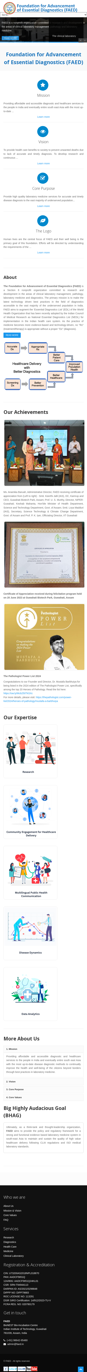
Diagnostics (9, 1242)
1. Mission (11, 1049)
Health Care (10, 1246)
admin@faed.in (15, 1344)
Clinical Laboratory (13, 1255)
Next (80, 365)
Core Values (10, 1215)
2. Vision (10, 1081)
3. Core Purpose (15, 1089)
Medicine (8, 1251)
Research (8, 1237)
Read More (10, 38)
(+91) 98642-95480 (17, 1340)
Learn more (43, 116)
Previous (6, 365)
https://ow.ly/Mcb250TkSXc (18, 693)
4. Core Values (14, 1097)
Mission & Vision (12, 1210)
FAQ (5, 1219)
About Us (8, 1206)
